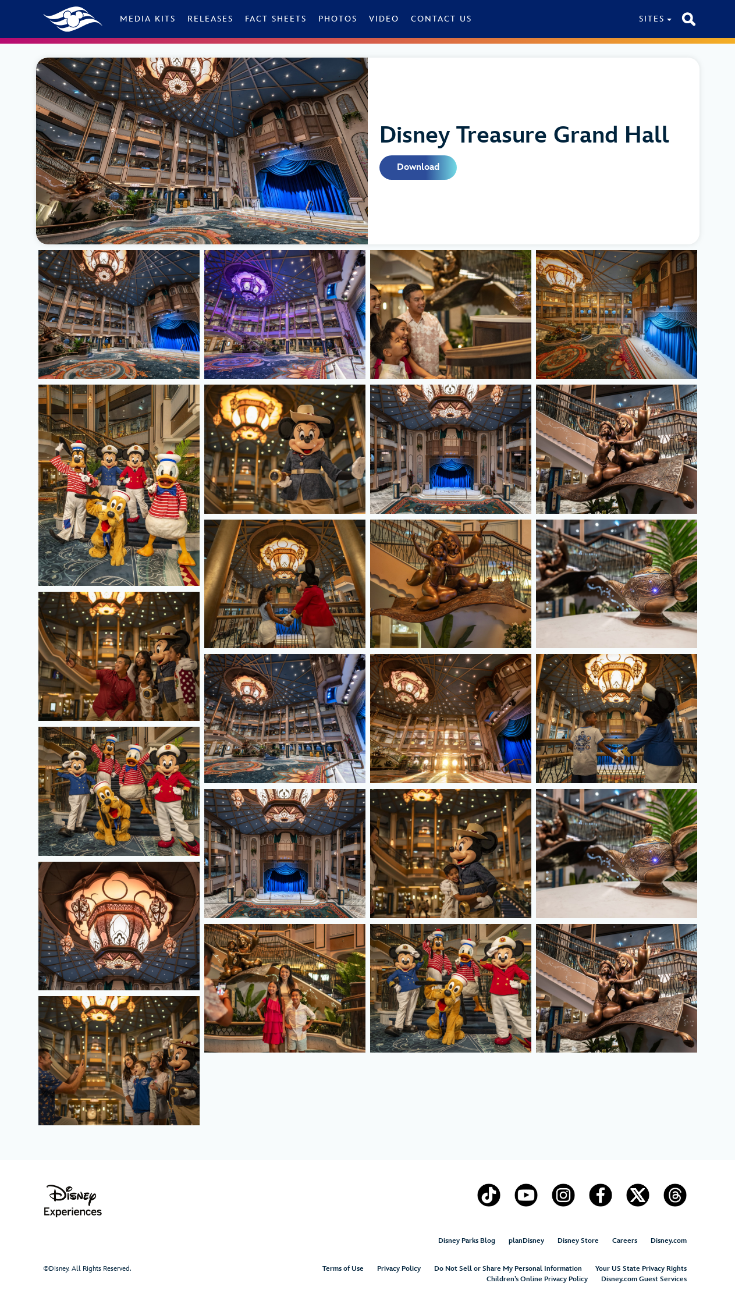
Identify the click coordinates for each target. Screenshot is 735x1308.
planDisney (526, 1240)
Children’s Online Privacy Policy (537, 1279)
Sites (652, 19)
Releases (210, 19)
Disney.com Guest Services (644, 1279)
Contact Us (441, 19)
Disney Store (578, 1240)
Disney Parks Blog (466, 1240)
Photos (337, 19)
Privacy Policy (399, 1268)
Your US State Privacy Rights (641, 1268)
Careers (624, 1240)
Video (384, 19)
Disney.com (669, 1240)
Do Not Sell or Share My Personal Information (508, 1268)
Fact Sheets (276, 19)
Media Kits (148, 19)
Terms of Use (343, 1268)
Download (418, 167)
